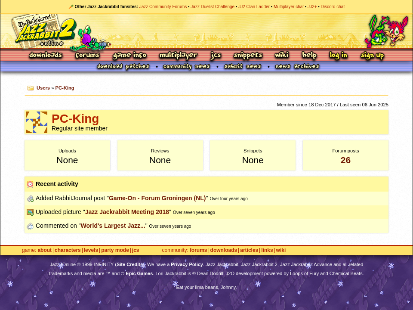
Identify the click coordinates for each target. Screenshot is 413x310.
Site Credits (130, 264)
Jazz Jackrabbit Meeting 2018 (127, 211)
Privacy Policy (187, 264)
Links (267, 250)
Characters (68, 250)
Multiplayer (178, 56)
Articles (249, 250)
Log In (338, 56)
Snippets (248, 56)
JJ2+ (312, 6)
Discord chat (333, 6)
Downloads (46, 56)
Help (309, 56)
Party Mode (115, 250)
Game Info (129, 56)
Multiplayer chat (289, 6)
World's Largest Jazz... (113, 225)
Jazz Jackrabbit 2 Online (206, 31)
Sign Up (372, 56)
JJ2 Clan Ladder (254, 6)
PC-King (64, 87)
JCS (216, 56)
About (44, 250)
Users (43, 87)
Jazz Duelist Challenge (212, 6)
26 (346, 160)
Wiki (282, 56)
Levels (91, 250)
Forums (88, 56)
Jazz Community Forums (163, 6)
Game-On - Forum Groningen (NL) (157, 198)
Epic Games (139, 273)
